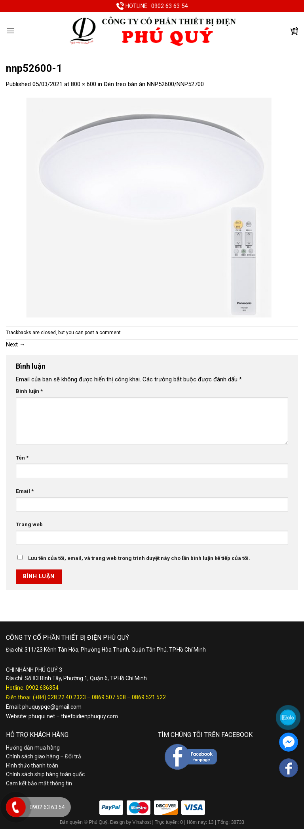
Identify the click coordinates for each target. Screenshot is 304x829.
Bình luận (29, 391)
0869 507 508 (109, 697)
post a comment (103, 332)
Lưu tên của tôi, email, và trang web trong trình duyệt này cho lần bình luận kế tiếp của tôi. (139, 558)
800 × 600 (83, 84)
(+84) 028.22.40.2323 (59, 697)
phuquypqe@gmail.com (52, 707)
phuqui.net (41, 716)
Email (25, 491)
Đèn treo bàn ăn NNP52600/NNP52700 (154, 84)
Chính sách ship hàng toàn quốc (45, 774)
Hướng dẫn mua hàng (33, 747)
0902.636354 (42, 688)
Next (15, 344)
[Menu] (10, 30)
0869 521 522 (149, 697)
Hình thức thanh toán (32, 765)
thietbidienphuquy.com (89, 716)
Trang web (29, 524)
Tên (22, 457)
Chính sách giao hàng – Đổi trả (43, 756)
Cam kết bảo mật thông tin (39, 783)
